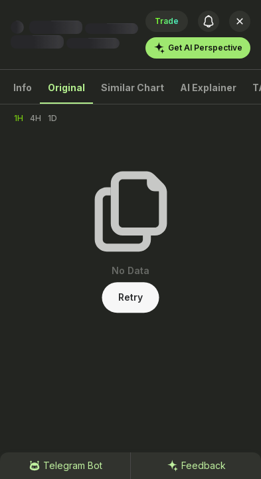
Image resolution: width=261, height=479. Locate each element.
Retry (130, 297)
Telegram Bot (65, 466)
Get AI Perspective (197, 48)
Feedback (196, 466)
